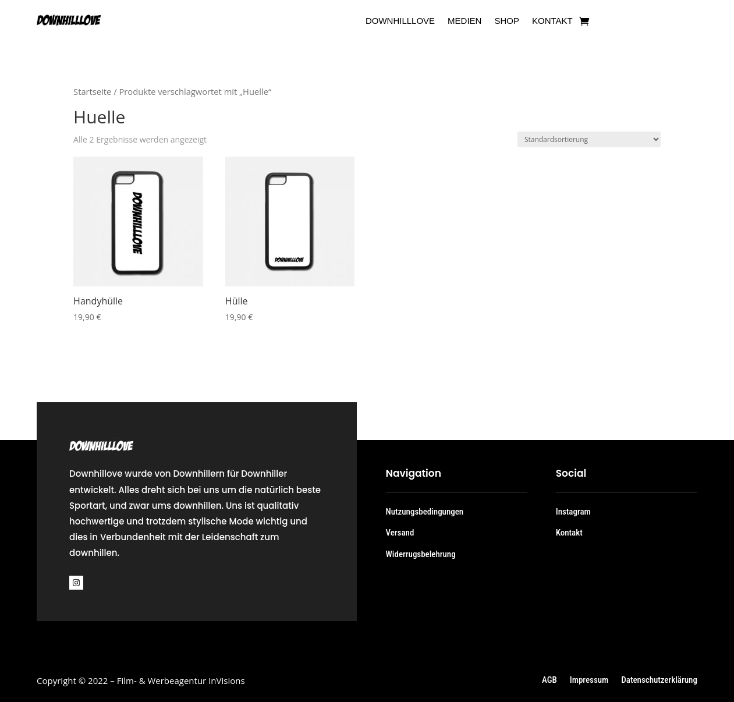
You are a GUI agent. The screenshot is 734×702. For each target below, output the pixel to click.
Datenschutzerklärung (659, 680)
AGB (549, 680)
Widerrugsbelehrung (421, 554)
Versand (400, 532)
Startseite (92, 91)
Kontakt (552, 21)
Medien (464, 21)
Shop (506, 21)
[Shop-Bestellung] (589, 139)
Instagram (573, 511)
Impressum (589, 680)
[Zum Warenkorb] (584, 21)
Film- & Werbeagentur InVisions (181, 680)
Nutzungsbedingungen (425, 511)
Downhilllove (400, 21)
